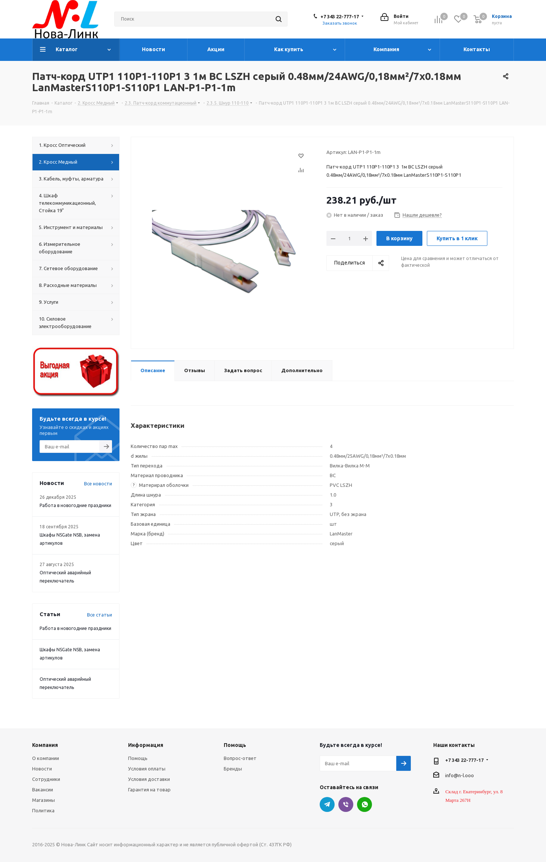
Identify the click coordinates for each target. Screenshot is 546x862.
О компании (45, 758)
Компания (45, 745)
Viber (345, 804)
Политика (43, 810)
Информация (145, 745)
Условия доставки (149, 779)
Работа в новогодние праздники (75, 505)
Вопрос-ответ (240, 758)
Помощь (138, 758)
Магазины (43, 800)
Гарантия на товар (149, 789)
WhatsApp (364, 804)
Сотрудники (46, 779)
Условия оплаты (146, 768)
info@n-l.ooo (459, 775)
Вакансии (42, 789)
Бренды (233, 768)
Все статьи (99, 614)
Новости (42, 768)
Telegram (327, 804)
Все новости (98, 483)
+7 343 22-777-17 (339, 16)
